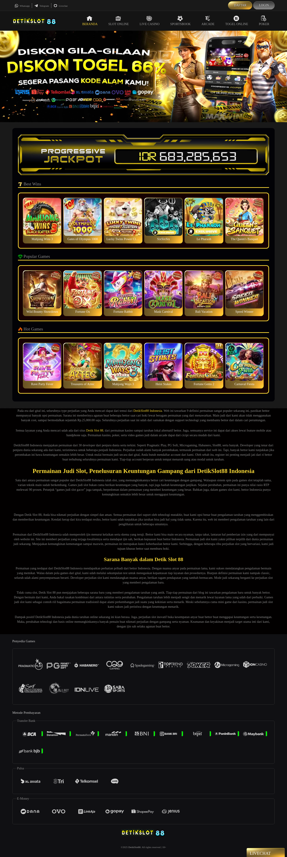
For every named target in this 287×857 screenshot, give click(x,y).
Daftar (240, 5)
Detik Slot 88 (94, 430)
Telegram (41, 5)
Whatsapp (22, 5)
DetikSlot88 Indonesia (147, 410)
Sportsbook (180, 20)
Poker (264, 20)
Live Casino (150, 20)
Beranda (90, 20)
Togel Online (236, 20)
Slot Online (118, 20)
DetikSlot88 (134, 847)
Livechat (60, 5)
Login (264, 5)
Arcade (208, 20)
